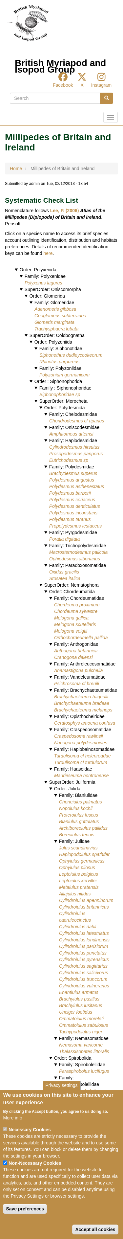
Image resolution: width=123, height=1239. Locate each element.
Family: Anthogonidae (76, 644)
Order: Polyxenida (38, 269)
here (48, 253)
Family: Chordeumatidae (79, 598)
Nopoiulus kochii (75, 808)
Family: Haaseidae (73, 769)
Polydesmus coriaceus (72, 499)
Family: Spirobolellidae (82, 1064)
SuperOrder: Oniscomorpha (53, 289)
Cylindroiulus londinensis (84, 939)
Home (16, 168)
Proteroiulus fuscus (78, 815)
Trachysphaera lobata (56, 328)
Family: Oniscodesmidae (74, 427)
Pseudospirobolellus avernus (88, 1090)
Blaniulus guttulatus (79, 821)
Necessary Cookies (30, 1143)
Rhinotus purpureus (59, 361)
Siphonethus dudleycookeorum (70, 355)
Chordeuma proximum (77, 604)
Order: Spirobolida (73, 1058)
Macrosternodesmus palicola (78, 552)
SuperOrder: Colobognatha (57, 335)
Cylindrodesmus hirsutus (74, 447)
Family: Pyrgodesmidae (73, 532)
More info (12, 1132)
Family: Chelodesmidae (73, 414)
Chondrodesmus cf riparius (76, 420)
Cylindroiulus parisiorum (83, 946)
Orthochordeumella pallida (81, 637)
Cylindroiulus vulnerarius (84, 985)
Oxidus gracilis (64, 571)
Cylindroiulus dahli (77, 926)
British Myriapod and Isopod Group (60, 64)
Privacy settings (61, 1099)
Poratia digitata (64, 539)
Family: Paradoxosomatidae (77, 565)
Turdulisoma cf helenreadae (82, 755)
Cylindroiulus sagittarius (83, 966)
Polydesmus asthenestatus (76, 486)
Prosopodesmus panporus (76, 453)
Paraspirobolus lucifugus (84, 1071)
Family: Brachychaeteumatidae (85, 690)
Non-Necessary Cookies (35, 1177)
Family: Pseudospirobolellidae (76, 1081)
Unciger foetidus (75, 1012)
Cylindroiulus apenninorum (86, 900)
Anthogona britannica (75, 650)
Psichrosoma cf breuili (76, 683)
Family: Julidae (74, 841)
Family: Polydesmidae (71, 466)
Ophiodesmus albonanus (74, 558)
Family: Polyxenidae (45, 276)
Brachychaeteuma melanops (83, 709)
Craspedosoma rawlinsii (78, 736)
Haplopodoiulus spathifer (84, 854)
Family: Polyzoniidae (60, 368)
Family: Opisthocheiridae (79, 716)
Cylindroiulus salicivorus (83, 972)
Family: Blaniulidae (78, 795)
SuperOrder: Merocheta (63, 401)
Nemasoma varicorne (81, 1045)
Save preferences (25, 1223)
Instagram (101, 85)
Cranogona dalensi (73, 657)
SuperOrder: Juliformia (72, 782)
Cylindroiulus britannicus (84, 907)
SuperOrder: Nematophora (71, 585)
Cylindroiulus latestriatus (84, 933)
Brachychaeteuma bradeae (81, 703)
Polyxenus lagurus (43, 282)
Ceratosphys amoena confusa (84, 723)
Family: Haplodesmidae (73, 440)
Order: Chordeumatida (72, 591)
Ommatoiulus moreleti (81, 1018)
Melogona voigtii (70, 631)
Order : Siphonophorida (58, 381)
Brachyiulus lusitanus (80, 1005)
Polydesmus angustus (71, 480)
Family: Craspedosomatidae (82, 729)
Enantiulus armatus (78, 992)
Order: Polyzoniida (53, 342)
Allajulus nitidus (75, 893)
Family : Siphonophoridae (65, 388)
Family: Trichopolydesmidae (77, 545)
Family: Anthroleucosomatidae (85, 663)
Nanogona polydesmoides (80, 742)
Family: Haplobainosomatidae (84, 749)
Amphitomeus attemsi (71, 434)
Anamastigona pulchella (78, 670)
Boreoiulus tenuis (76, 834)
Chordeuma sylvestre (75, 611)
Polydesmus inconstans (73, 512)
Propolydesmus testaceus (75, 526)
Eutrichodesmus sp (68, 460)
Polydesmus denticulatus (74, 506)
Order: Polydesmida (64, 407)
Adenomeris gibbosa (55, 309)
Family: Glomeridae (54, 302)
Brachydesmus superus (73, 473)
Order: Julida (67, 788)
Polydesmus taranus (70, 519)
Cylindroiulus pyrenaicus (84, 959)
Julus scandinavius (78, 847)
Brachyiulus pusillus (79, 999)
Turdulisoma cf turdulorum (80, 762)
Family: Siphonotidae (60, 348)
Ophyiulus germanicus (82, 861)
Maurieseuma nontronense (81, 775)
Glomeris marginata (54, 322)
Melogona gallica (71, 617)
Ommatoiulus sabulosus (83, 1025)
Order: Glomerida (47, 296)
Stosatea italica (64, 578)
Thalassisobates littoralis (84, 1051)
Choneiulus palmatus (80, 801)
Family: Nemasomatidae (84, 1038)
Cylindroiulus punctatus (83, 953)
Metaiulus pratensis (79, 887)
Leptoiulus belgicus (78, 874)
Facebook (63, 85)
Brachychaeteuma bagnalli (81, 696)
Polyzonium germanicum (64, 374)
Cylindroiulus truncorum (83, 979)
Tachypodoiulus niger (80, 1031)
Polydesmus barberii (70, 493)
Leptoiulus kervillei (77, 880)
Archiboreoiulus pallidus (83, 828)
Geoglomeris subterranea (60, 315)
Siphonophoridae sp (59, 394)
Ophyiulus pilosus (77, 867)
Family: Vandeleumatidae (80, 677)
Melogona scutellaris (75, 624)
